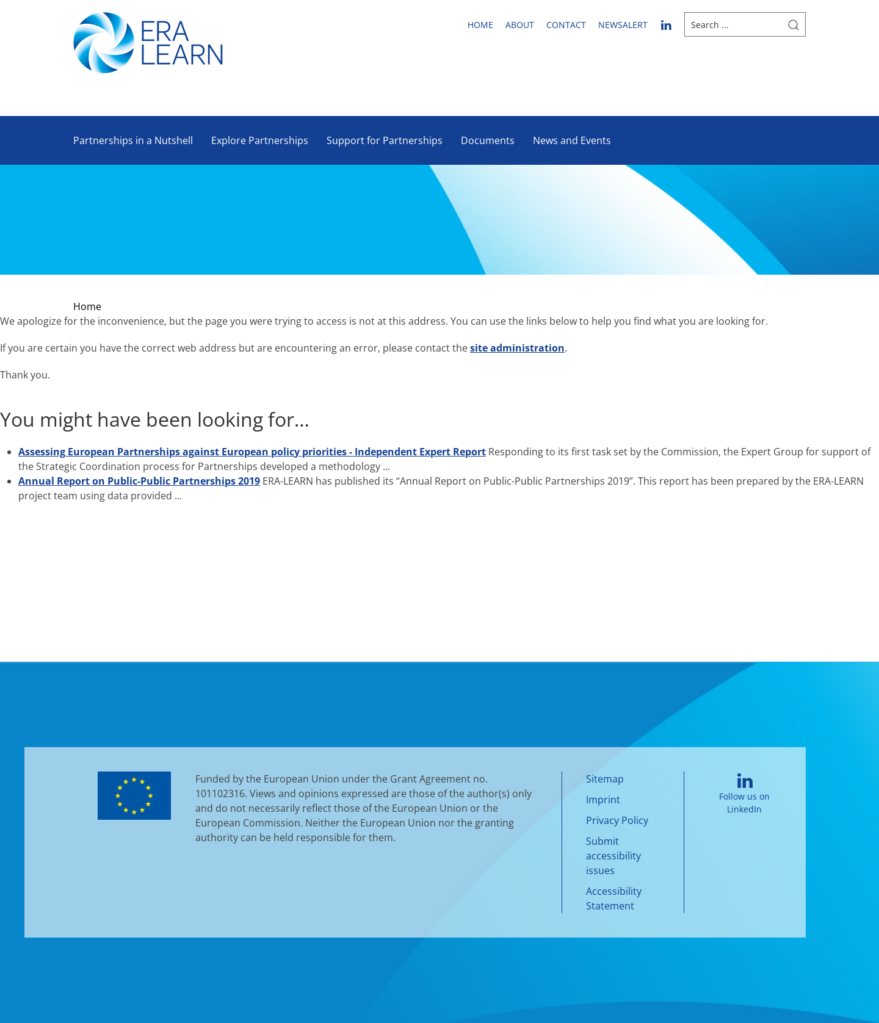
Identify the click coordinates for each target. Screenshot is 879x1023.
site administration (517, 348)
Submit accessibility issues (613, 855)
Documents (488, 140)
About (519, 25)
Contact (566, 25)
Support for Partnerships (385, 140)
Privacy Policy (617, 820)
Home (480, 25)
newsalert (623, 25)
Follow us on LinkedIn (744, 793)
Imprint (603, 799)
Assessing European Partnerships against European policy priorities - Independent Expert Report (252, 451)
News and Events (572, 140)
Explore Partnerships (259, 140)
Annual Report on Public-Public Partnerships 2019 (139, 481)
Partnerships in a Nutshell (133, 140)
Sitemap (605, 779)
